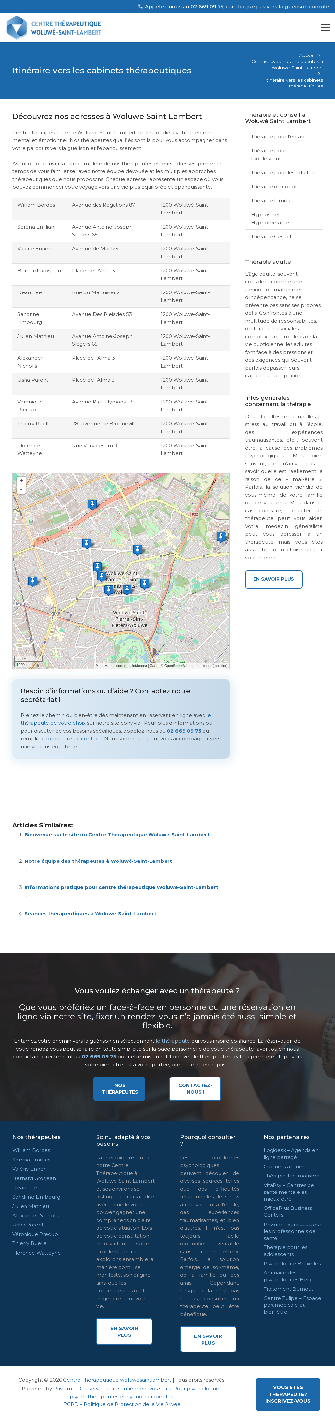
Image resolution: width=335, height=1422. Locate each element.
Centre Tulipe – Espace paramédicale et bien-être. (292, 1305)
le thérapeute (173, 1041)
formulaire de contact (73, 738)
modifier (220, 666)
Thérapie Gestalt (271, 236)
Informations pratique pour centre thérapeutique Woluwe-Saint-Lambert (121, 887)
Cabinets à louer (284, 1166)
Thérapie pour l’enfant (278, 137)
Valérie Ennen (29, 1169)
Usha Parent (28, 1225)
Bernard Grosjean (34, 1178)
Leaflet (130, 666)
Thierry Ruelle (29, 1243)
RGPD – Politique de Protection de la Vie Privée (122, 1404)
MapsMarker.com (109, 666)
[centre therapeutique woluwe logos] (56, 28)
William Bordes (31, 1150)
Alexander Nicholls (35, 1215)
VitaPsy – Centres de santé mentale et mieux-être (289, 1192)
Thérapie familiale (273, 201)
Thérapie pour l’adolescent (268, 155)
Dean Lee (24, 1187)
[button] (325, 27)
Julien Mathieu (30, 1206)
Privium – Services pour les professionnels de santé (292, 1231)
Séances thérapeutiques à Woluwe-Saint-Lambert (90, 913)
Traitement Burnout (288, 1289)
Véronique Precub (35, 1234)
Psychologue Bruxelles (292, 1263)
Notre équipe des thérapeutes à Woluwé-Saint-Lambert (98, 861)
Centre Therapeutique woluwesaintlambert (117, 1380)
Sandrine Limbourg (36, 1197)
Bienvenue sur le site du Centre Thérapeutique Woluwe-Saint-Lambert (117, 834)
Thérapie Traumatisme (292, 1176)
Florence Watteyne (36, 1253)
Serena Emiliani (31, 1160)
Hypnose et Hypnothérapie (270, 219)
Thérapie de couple (275, 186)
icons (141, 666)
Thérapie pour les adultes (282, 172)
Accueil (307, 55)
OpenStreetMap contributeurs (187, 666)
